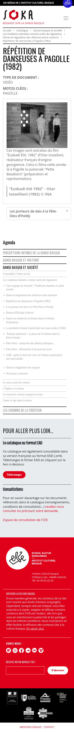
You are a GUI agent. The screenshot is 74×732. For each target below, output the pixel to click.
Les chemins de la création (22, 410)
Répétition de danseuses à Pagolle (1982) (28, 301)
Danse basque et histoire (21, 260)
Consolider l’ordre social (16, 273)
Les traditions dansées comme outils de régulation (32, 34)
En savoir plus (35, 628)
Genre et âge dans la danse (17, 400)
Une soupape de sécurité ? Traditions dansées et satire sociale (35, 287)
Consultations (13, 489)
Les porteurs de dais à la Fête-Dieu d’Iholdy (33, 213)
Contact (49, 727)
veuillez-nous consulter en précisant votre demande (33, 508)
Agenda (9, 242)
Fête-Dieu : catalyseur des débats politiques (29, 343)
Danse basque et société (47, 30)
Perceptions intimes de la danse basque (31, 252)
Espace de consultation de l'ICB (25, 520)
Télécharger (14, 474)
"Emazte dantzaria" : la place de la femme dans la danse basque (33, 335)
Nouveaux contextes (17, 373)
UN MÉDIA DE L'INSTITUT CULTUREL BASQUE (28, 2)
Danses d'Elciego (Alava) (19, 312)
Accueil (7, 30)
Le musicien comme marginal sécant (23, 394)
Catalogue (22, 30)
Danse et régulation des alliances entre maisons (31, 37)
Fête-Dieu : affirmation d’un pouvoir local (29, 349)
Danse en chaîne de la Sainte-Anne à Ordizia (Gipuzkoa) (30, 320)
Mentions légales (31, 727)
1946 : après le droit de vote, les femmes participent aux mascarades (34, 357)
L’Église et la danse (13, 388)
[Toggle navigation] (66, 18)
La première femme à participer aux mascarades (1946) (36, 328)
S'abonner (57, 670)
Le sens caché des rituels (16, 382)
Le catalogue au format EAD (22, 443)
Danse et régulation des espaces (23, 367)
